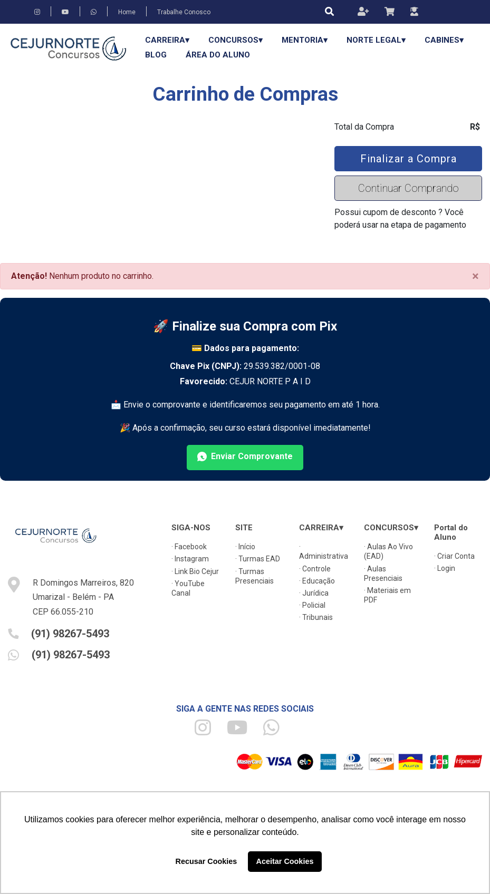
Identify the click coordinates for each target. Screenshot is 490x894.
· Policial (312, 605)
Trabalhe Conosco (183, 12)
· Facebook (189, 546)
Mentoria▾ (305, 40)
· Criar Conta (454, 556)
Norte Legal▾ (376, 40)
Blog (156, 55)
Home (127, 12)
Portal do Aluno (451, 532)
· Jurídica (314, 593)
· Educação (317, 581)
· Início (245, 546)
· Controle (315, 569)
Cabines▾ (444, 40)
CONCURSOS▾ (235, 40)
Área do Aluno (218, 55)
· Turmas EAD (257, 559)
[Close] (475, 276)
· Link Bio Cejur (195, 571)
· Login (444, 568)
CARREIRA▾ (167, 40)
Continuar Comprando (408, 188)
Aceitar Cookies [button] (285, 861)
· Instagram (190, 559)
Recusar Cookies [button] (206, 861)
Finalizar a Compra (408, 158)
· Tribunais (316, 617)
